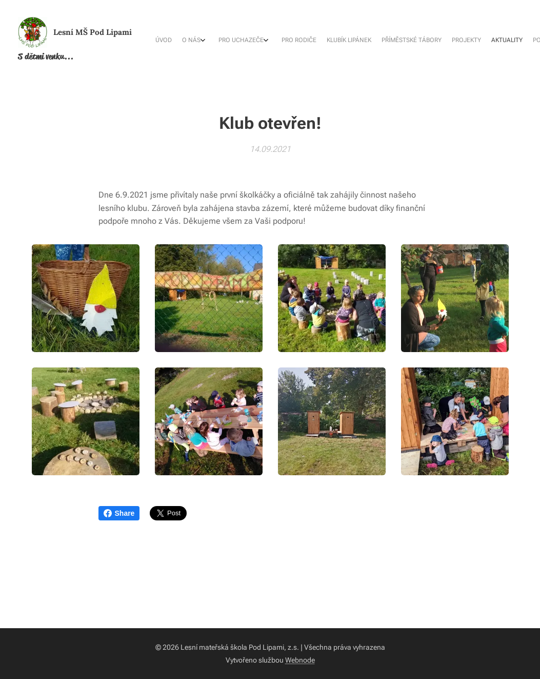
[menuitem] (405, 41)
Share (119, 513)
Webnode (300, 660)
